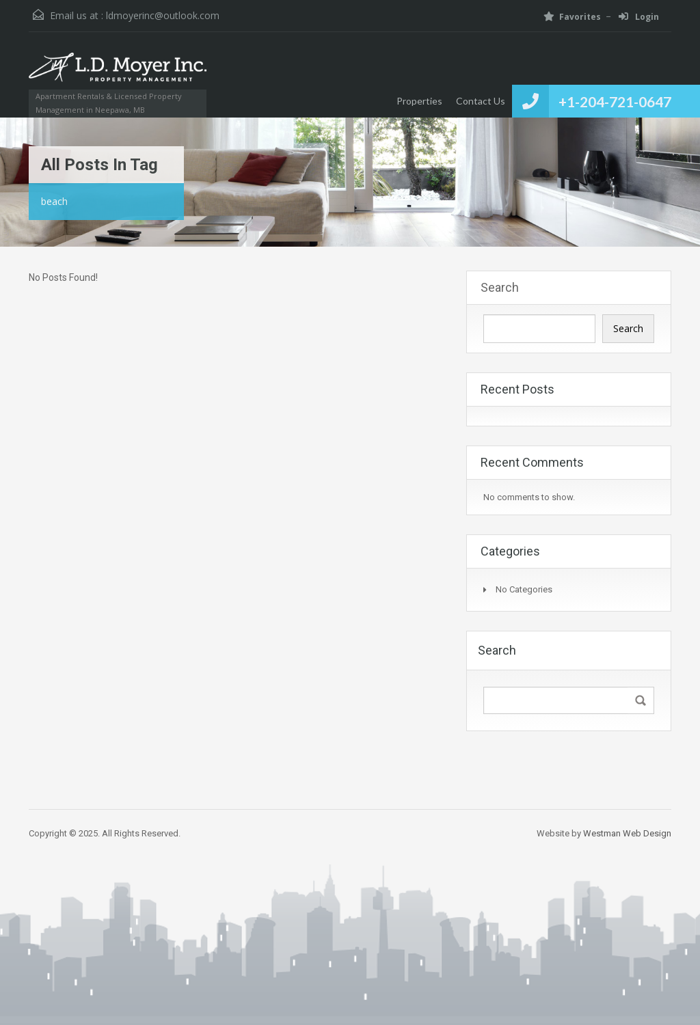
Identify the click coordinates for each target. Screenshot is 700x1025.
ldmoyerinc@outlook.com (162, 15)
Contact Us (480, 101)
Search (500, 287)
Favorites (572, 17)
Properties (419, 101)
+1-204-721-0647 (614, 101)
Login (639, 17)
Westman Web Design (627, 833)
